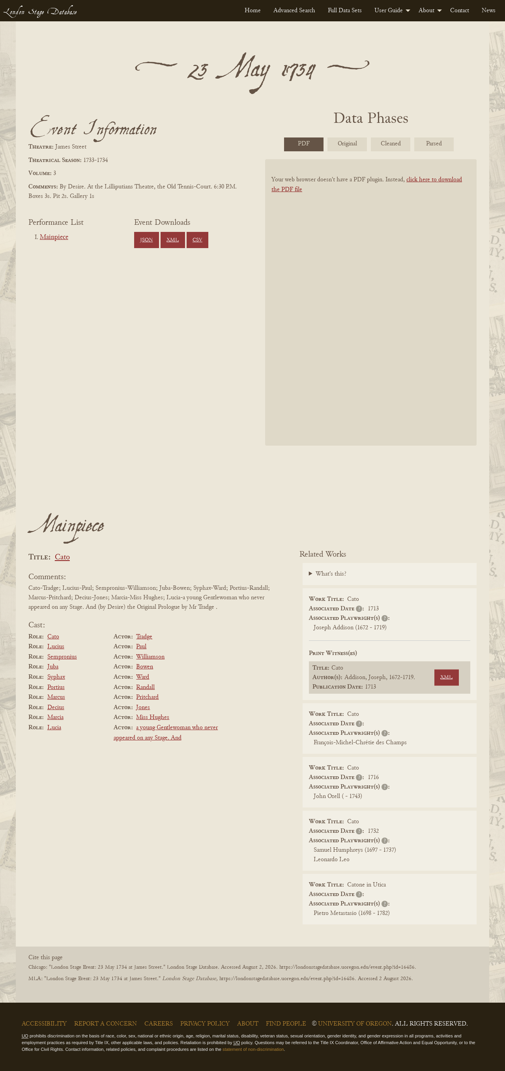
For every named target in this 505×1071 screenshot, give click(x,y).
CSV (197, 240)
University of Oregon (355, 1024)
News (489, 11)
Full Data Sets (345, 11)
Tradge (144, 637)
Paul (141, 647)
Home (253, 11)
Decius (55, 707)
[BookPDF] (371, 313)
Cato (62, 557)
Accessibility (44, 1024)
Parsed (434, 144)
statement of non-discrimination (253, 1049)
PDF (304, 144)
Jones (143, 707)
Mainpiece (54, 237)
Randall (145, 687)
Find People (286, 1024)
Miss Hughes (152, 717)
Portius (56, 687)
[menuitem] (252, 10)
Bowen (144, 667)
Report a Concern (105, 1024)
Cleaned (391, 144)
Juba (52, 667)
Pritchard (147, 697)
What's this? (331, 574)
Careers (158, 1024)
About (426, 11)
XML (172, 240)
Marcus (56, 697)
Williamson (150, 657)
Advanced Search (294, 11)
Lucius (55, 647)
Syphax (56, 677)
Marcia (55, 717)
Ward (142, 677)
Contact (459, 11)
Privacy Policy (205, 1024)
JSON (146, 240)
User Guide (388, 11)
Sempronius (62, 657)
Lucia (54, 728)
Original (347, 144)
